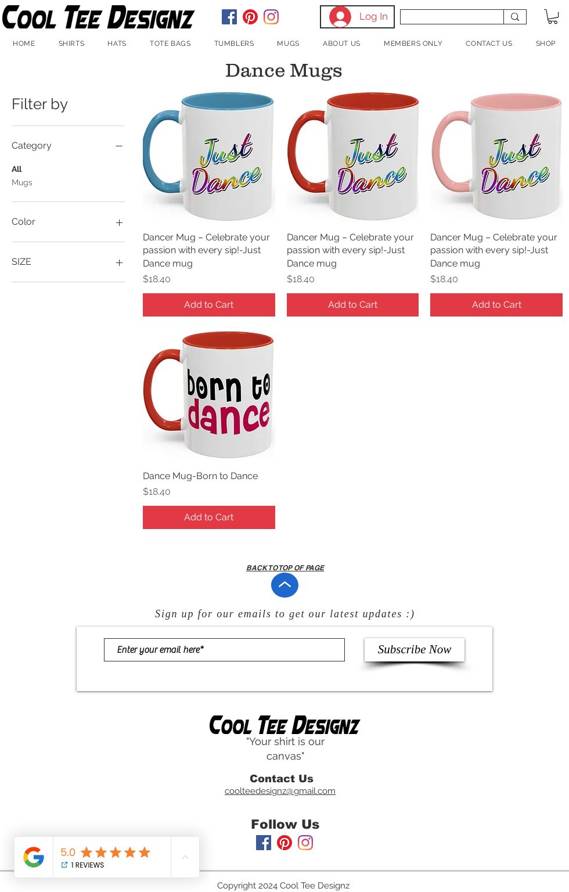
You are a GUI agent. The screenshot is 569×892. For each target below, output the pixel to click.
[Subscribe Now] (414, 649)
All (16, 168)
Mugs (22, 181)
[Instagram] (271, 16)
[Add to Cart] (209, 304)
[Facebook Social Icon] (229, 16)
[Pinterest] (250, 16)
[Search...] (443, 21)
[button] (552, 16)
